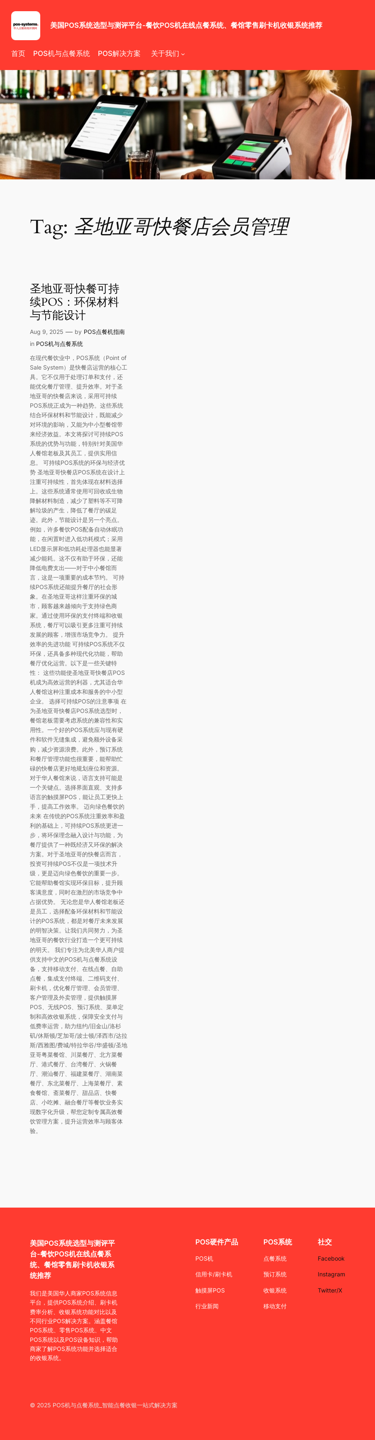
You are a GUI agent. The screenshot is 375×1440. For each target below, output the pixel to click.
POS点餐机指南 (104, 331)
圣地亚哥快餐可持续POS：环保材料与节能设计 (74, 302)
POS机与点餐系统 (59, 343)
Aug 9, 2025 (46, 331)
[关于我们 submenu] (183, 53)
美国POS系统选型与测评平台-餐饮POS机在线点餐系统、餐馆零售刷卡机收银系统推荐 (186, 25)
